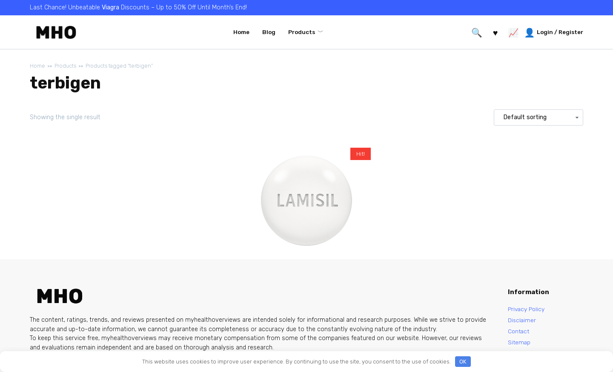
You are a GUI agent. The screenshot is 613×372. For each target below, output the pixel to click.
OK (462, 361)
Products (301, 32)
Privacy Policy (527, 309)
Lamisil (262, 267)
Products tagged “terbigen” (123, 66)
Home (241, 32)
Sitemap (519, 344)
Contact (519, 332)
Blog (268, 32)
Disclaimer (522, 320)
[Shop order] (538, 118)
